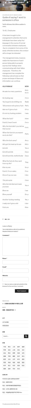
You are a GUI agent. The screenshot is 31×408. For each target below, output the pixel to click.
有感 (9, 362)
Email (4, 267)
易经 (23, 359)
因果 (14, 353)
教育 (4, 359)
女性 (23, 353)
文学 (14, 359)
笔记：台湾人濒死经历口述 (9, 389)
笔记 (9, 365)
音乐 (18, 368)
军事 (4, 350)
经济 (14, 365)
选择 (9, 368)
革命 (14, 368)
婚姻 (4, 356)
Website (5, 275)
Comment (6, 235)
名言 (23, 350)
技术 (18, 356)
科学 (4, 365)
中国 (4, 347)
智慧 (4, 362)
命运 (4, 353)
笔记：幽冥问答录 (7, 382)
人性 (14, 347)
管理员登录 (5, 325)
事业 (9, 347)
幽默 (6, 219)
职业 (9, 219)
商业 (9, 353)
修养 (18, 347)
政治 (23, 356)
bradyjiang (18, 15)
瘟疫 (23, 362)
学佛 (9, 356)
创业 (9, 350)
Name (4, 258)
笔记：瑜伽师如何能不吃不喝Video (12, 392)
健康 (23, 347)
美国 (18, 365)
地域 (18, 353)
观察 (4, 368)
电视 (18, 362)
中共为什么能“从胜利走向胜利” (11, 379)
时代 (18, 359)
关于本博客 (5, 322)
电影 (14, 362)
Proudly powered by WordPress (11, 404)
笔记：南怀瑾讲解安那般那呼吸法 (11, 385)
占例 (14, 350)
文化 (9, 359)
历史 (18, 350)
